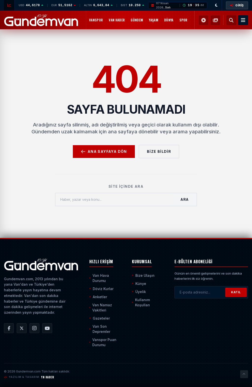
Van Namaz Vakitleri (100, 307)
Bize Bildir (159, 151)
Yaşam (153, 19)
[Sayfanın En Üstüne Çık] (244, 374)
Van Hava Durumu (99, 278)
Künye (139, 283)
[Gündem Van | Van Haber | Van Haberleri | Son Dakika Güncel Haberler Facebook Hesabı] (9, 328)
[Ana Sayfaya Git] (41, 264)
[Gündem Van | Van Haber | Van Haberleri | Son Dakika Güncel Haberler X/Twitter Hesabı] (22, 328)
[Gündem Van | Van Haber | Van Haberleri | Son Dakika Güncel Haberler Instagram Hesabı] (34, 328)
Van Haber (117, 19)
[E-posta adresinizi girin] (200, 292)
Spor (183, 19)
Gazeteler (99, 318)
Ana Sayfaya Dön (104, 151)
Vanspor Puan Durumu (102, 342)
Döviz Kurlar (101, 289)
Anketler (98, 297)
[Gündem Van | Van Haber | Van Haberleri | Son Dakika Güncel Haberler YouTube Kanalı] (47, 328)
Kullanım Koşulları (141, 302)
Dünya (168, 19)
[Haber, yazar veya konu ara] (114, 199)
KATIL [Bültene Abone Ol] (236, 292)
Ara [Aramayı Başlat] (184, 199)
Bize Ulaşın (143, 275)
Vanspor (96, 19)
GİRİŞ (237, 5)
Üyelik (139, 292)
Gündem (137, 19)
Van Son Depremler (99, 329)
